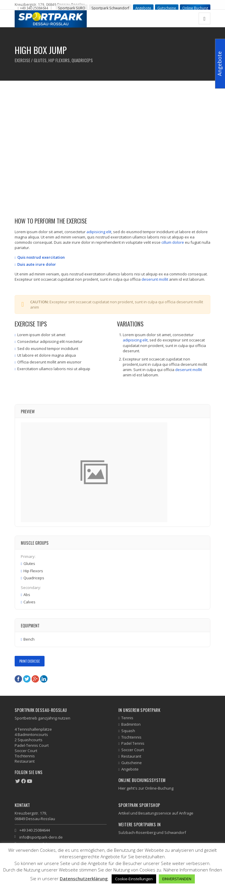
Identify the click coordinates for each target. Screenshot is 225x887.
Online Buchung (195, 8)
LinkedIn (43, 679)
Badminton (131, 724)
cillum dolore (172, 242)
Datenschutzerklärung (84, 878)
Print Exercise (29, 661)
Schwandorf (175, 832)
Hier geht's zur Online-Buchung (145, 788)
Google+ (35, 679)
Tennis (127, 717)
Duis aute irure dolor (36, 264)
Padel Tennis (132, 743)
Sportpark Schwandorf (110, 8)
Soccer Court (132, 749)
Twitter (26, 679)
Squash (128, 730)
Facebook (18, 679)
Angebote (143, 8)
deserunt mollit (155, 279)
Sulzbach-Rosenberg (137, 832)
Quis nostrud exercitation (41, 257)
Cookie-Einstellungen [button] (134, 878)
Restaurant (131, 756)
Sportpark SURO (71, 8)
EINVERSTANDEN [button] (176, 878)
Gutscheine (166, 8)
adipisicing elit (98, 231)
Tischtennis (131, 737)
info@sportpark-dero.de (41, 837)
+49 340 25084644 (34, 8)
